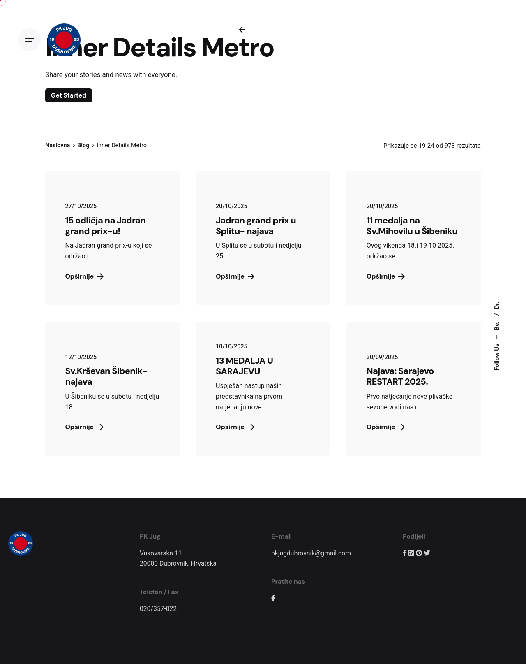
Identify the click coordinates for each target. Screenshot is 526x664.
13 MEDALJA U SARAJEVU (244, 366)
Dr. (496, 305)
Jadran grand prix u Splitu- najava (256, 225)
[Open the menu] (29, 39)
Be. (496, 325)
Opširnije (235, 276)
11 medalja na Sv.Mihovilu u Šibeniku (412, 225)
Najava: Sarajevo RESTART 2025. (400, 376)
